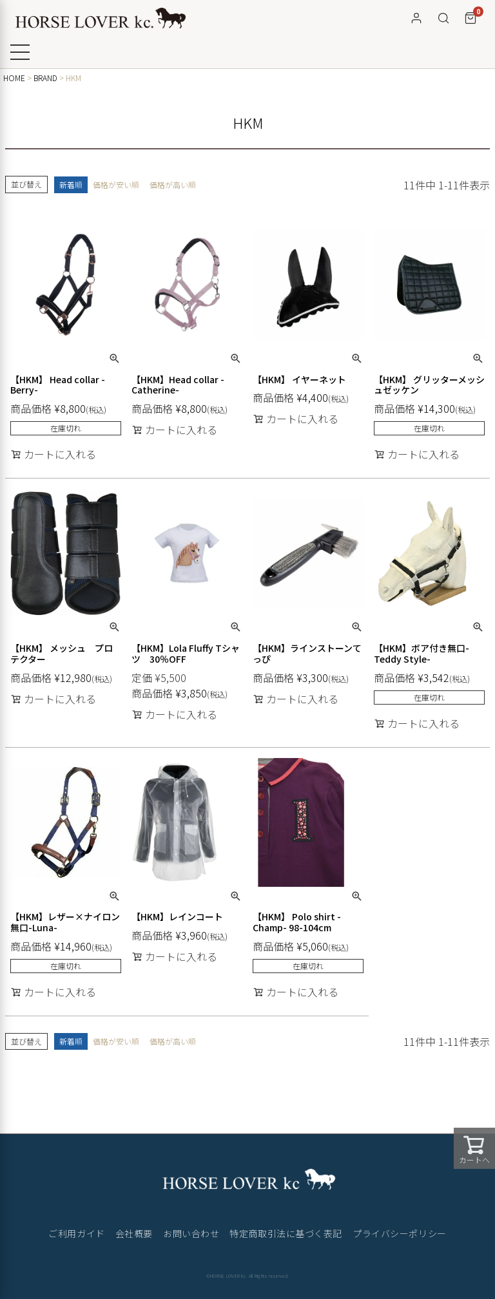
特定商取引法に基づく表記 (285, 1233)
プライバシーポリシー (400, 1233)
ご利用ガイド (76, 1233)
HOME (14, 77)
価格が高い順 (173, 184)
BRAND (45, 77)
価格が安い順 (116, 184)
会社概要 (134, 1233)
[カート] (470, 18)
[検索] (443, 18)
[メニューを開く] (20, 52)
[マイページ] (416, 18)
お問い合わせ (191, 1233)
